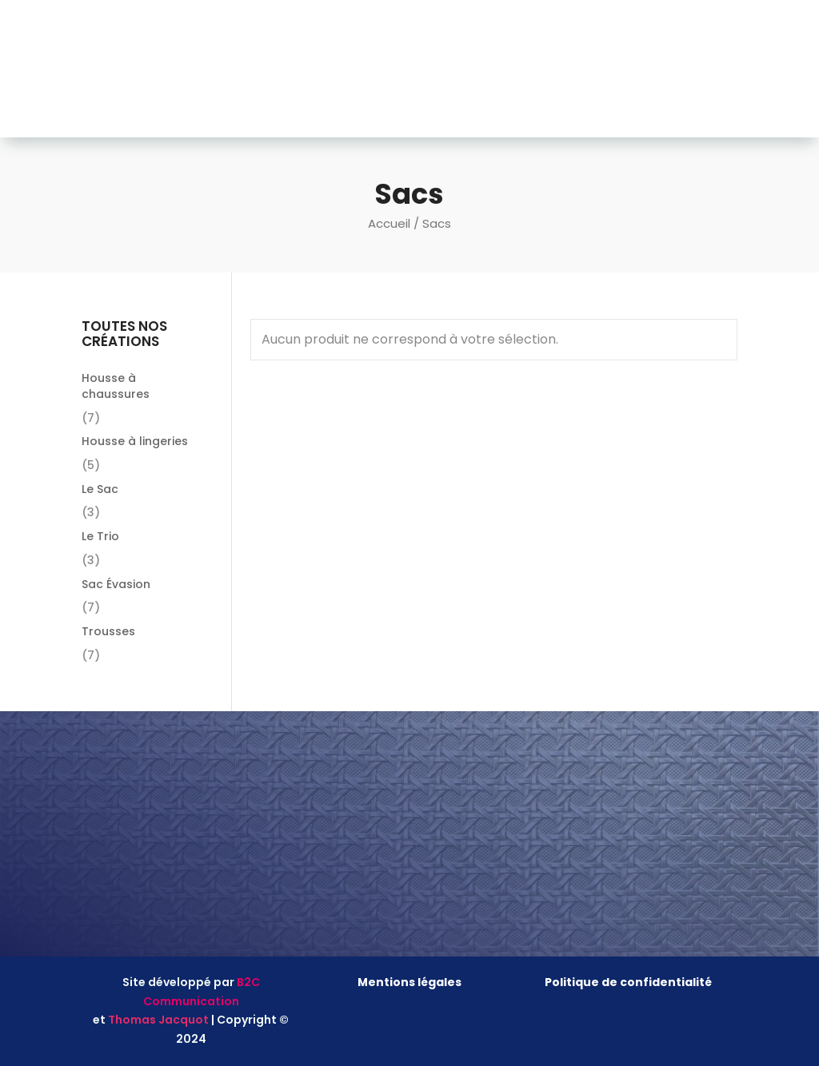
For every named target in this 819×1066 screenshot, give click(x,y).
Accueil (389, 223)
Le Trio (100, 536)
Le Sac (100, 489)
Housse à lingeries (135, 441)
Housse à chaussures (116, 386)
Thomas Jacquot (158, 1020)
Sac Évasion (116, 584)
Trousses (108, 631)
